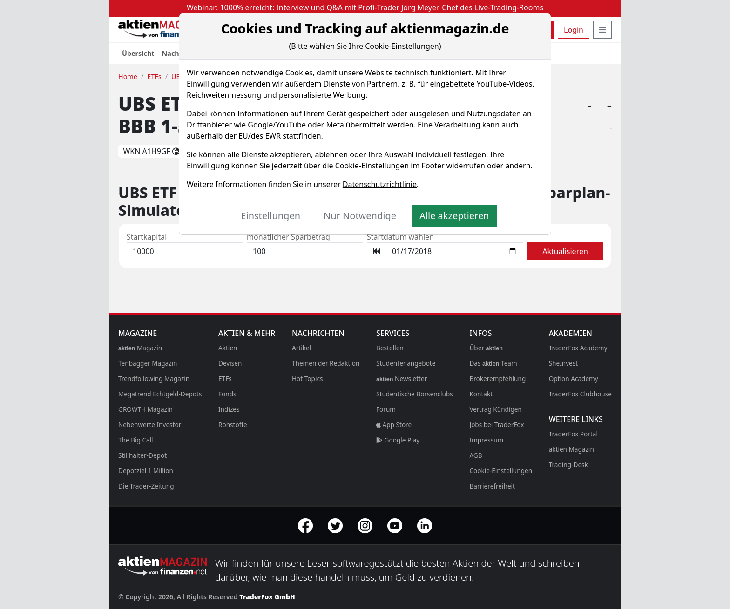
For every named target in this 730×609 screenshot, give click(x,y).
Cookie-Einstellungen (372, 166)
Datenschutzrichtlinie (380, 184)
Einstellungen (270, 215)
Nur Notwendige (360, 215)
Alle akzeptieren (454, 215)
